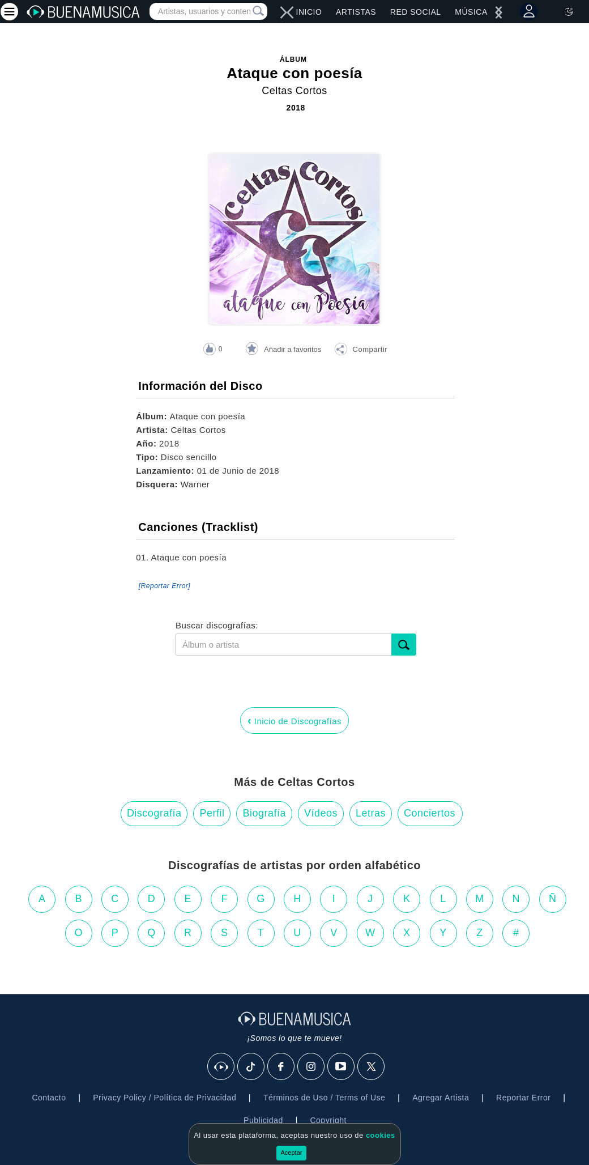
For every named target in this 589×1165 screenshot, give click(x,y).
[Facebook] (281, 1067)
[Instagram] (311, 1067)
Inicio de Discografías (294, 720)
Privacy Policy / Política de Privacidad (164, 1097)
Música (471, 11)
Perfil (211, 813)
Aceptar (291, 1152)
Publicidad (263, 1120)
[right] (284, 12)
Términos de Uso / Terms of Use (324, 1097)
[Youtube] (341, 1067)
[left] (290, 12)
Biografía (264, 813)
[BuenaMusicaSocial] (221, 1067)
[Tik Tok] (251, 1067)
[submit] (403, 644)
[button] (360, 351)
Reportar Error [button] (523, 1097)
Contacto (49, 1097)
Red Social (415, 11)
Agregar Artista (440, 1097)
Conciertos (429, 813)
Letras (371, 813)
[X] (371, 1067)
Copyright (328, 1120)
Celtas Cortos (294, 90)
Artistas (356, 11)
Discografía (154, 813)
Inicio (309, 11)
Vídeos (321, 813)
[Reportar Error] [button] (164, 586)
